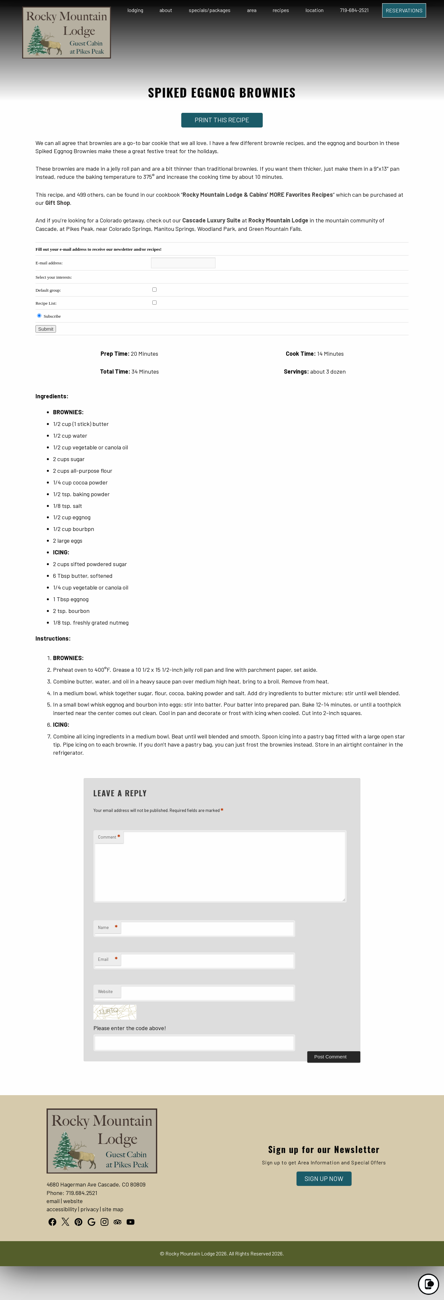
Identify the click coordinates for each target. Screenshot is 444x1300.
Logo (55, 10)
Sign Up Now (324, 1178)
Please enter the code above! (129, 1027)
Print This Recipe (222, 120)
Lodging (135, 10)
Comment (109, 837)
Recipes (281, 10)
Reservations (404, 10)
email (53, 1200)
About (166, 10)
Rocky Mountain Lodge (278, 220)
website (73, 1200)
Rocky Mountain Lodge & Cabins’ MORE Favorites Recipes (258, 194)
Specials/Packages (209, 10)
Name (108, 927)
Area (252, 10)
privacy (89, 1209)
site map (112, 1209)
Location (315, 10)
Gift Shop (57, 202)
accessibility (62, 1209)
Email (108, 959)
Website (105, 991)
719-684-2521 (354, 10)
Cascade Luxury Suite (211, 220)
